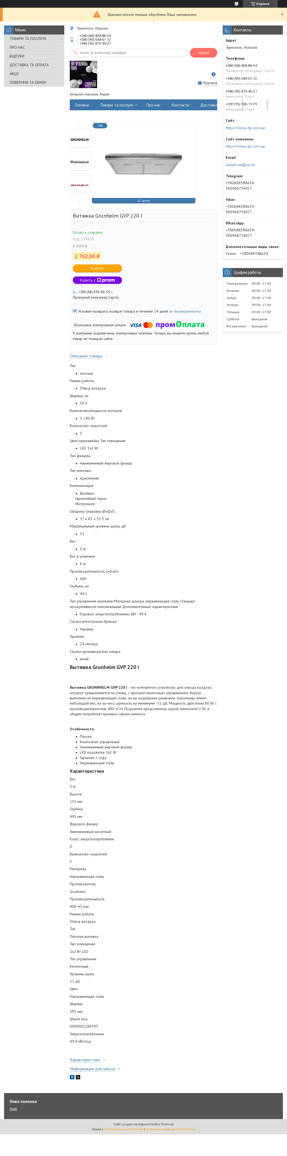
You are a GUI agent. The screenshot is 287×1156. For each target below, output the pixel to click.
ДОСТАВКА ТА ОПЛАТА (29, 64)
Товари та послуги (116, 105)
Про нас (153, 105)
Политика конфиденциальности (170, 1129)
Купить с (97, 280)
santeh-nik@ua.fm (240, 164)
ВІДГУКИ (17, 56)
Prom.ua (167, 1124)
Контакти (180, 105)
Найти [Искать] (203, 53)
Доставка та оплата (218, 105)
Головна (82, 105)
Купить (97, 268)
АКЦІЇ (14, 73)
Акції (277, 105)
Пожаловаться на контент (123, 1129)
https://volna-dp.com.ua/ (245, 127)
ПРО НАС (17, 47)
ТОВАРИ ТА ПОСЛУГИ (28, 38)
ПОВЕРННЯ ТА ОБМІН (28, 82)
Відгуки (255, 105)
